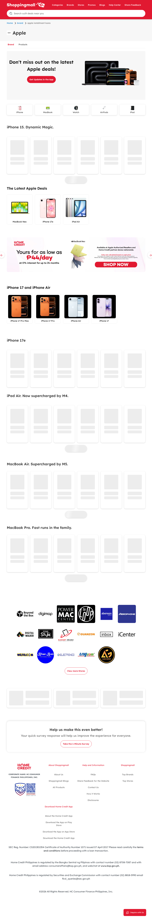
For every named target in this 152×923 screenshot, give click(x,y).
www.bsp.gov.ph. (110, 865)
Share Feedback (133, 5)
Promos (92, 5)
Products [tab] (23, 44)
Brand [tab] (11, 44)
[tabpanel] (76, 379)
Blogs (102, 5)
